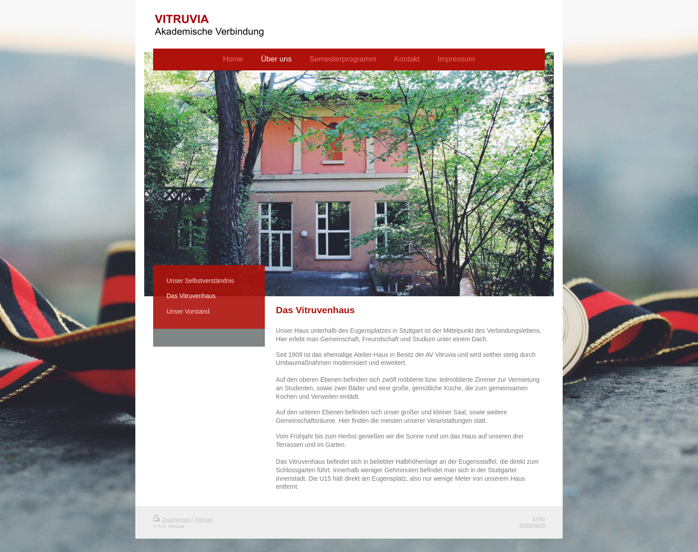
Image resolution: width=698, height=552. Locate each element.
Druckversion (172, 519)
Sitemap (204, 519)
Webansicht (532, 524)
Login (539, 518)
